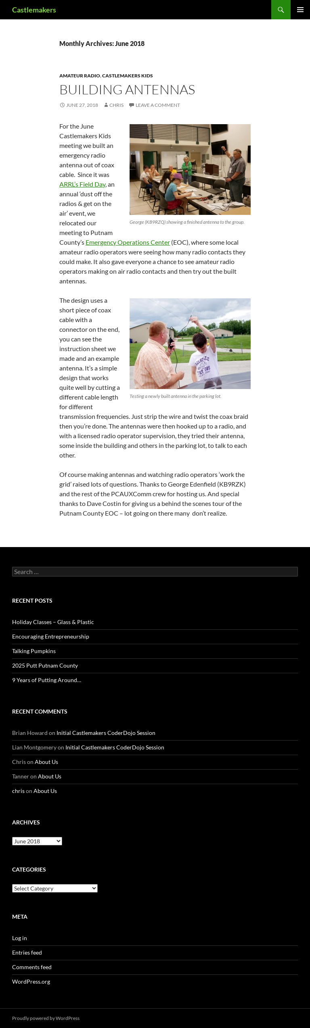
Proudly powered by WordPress (46, 1018)
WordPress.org (31, 981)
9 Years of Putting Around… (46, 679)
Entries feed (27, 952)
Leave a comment (158, 105)
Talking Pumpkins (34, 650)
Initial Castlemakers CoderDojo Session (106, 732)
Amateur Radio (79, 76)
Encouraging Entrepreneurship (50, 636)
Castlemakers (34, 9)
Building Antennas (127, 89)
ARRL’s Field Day (82, 184)
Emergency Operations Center (128, 242)
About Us (46, 761)
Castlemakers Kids (127, 76)
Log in (19, 937)
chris (116, 105)
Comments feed (32, 966)
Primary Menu (300, 9)
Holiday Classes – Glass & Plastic (53, 621)
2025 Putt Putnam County (45, 665)
